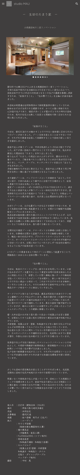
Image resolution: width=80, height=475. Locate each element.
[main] (40, 14)
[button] (3, 3)
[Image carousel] (40, 57)
